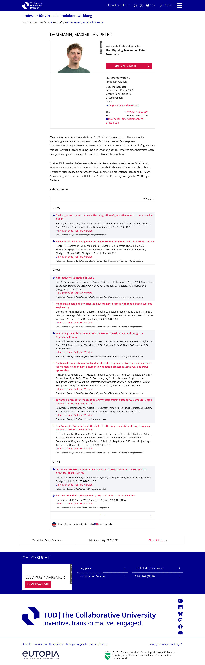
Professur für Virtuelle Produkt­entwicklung (57, 16)
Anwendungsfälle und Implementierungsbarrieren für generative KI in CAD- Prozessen (105, 242)
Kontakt (26, 644)
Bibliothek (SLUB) (145, 576)
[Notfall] (135, 5)
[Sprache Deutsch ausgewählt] (150, 5)
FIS (97, 524)
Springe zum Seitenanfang (164, 644)
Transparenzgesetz (76, 644)
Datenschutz (56, 644)
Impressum (40, 644)
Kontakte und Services (92, 576)
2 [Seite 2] (105, 516)
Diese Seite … (156, 540)
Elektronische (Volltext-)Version (75, 231)
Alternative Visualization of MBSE (75, 278)
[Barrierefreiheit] (141, 5)
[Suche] (165, 5)
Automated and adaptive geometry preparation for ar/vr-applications (96, 496)
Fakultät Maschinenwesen (149, 568)
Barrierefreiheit (98, 644)
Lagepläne (86, 568)
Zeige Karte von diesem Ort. (123, 106)
